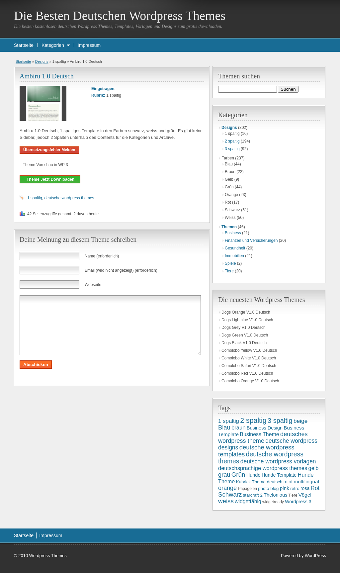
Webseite (93, 284)
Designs (41, 61)
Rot (315, 488)
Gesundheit (235, 248)
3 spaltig (232, 148)
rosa (304, 488)
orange (227, 488)
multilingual (306, 481)
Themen (229, 227)
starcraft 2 (253, 495)
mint (288, 481)
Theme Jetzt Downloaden (50, 179)
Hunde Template (279, 475)
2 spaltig (232, 141)
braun (238, 428)
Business (233, 233)
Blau (224, 427)
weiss (226, 501)
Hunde (253, 475)
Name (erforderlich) (102, 256)
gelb (313, 468)
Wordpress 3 (298, 501)
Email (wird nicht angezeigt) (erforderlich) (121, 270)
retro (294, 488)
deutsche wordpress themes (69, 198)
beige (300, 421)
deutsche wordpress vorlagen (278, 461)
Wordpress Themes (48, 555)
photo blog (268, 488)
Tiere (229, 271)
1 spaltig (34, 198)
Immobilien (234, 255)
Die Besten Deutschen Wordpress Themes (119, 16)
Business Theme (259, 434)
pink (284, 488)
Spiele (230, 263)
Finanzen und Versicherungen (251, 240)
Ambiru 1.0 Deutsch (47, 76)
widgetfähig (248, 501)
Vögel (304, 495)
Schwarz (230, 494)
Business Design (265, 427)
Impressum (89, 45)
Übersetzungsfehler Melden (49, 149)
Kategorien (53, 45)
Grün (238, 474)
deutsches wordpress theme (263, 437)
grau (224, 474)
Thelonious (275, 495)
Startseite (24, 45)
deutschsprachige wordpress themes (262, 468)
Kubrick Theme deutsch (259, 481)
